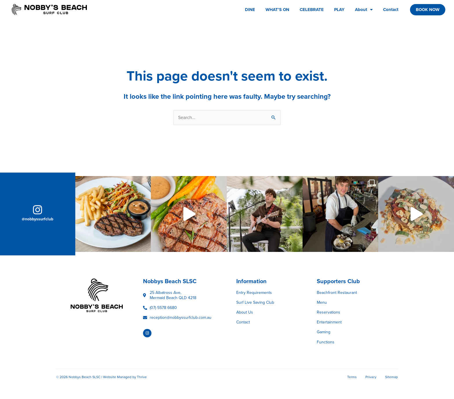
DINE (250, 9)
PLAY (339, 9)
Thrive (142, 377)
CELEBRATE (312, 9)
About (364, 10)
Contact (390, 9)
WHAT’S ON (277, 9)
